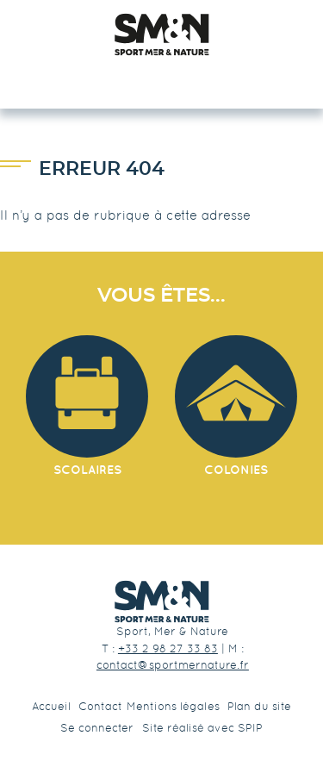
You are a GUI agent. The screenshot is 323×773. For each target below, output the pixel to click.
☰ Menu (161, 78)
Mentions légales (173, 706)
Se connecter (97, 727)
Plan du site (259, 706)
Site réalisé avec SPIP (202, 727)
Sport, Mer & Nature (172, 631)
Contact (100, 706)
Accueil (51, 706)
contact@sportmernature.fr (172, 664)
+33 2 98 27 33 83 (168, 648)
